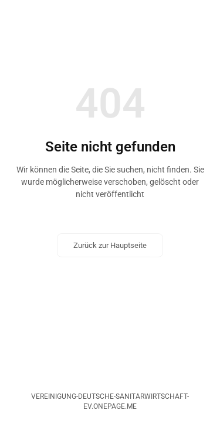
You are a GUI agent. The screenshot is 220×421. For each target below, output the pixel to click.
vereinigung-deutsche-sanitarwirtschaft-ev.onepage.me (110, 401)
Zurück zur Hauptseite (110, 245)
